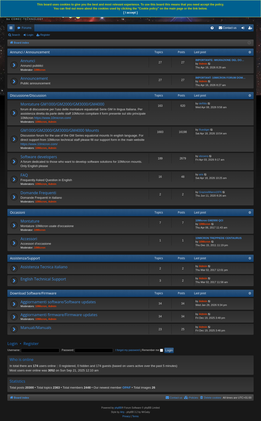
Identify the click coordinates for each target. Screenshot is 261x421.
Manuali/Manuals (35, 327)
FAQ (24, 175)
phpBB (118, 407)
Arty (122, 412)
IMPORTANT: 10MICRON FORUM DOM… (220, 77)
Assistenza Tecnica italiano (43, 266)
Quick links (12, 28)
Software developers (38, 156)
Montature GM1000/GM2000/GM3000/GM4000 (62, 104)
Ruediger (204, 129)
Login (30, 34)
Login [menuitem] (243, 28)
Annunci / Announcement (30, 52)
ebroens (204, 156)
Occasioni (17, 212)
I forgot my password (127, 350)
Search (16, 34)
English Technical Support (43, 279)
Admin (203, 63)
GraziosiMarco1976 (210, 192)
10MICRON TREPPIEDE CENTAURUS (218, 238)
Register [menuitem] (251, 28)
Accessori (28, 238)
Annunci (27, 60)
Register (45, 34)
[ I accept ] (130, 12)
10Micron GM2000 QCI (209, 220)
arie (201, 174)
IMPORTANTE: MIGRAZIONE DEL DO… (219, 60)
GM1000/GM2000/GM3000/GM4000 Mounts (59, 130)
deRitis (203, 103)
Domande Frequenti (38, 192)
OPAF (127, 387)
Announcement (34, 78)
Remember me (152, 350)
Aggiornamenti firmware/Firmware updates (58, 314)
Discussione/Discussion (28, 95)
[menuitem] (212, 27)
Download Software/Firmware (33, 293)
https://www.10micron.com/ (52, 118)
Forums (26, 28)
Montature (29, 221)
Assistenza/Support (25, 258)
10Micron (39, 69)
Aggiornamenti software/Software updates (58, 301)
